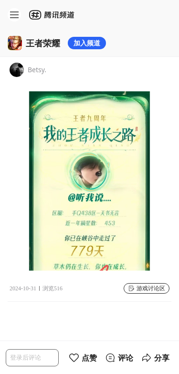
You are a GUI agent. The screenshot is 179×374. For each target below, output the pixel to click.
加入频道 (87, 42)
